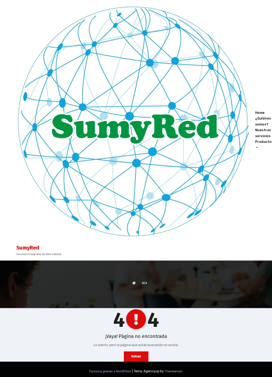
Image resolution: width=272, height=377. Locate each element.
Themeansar (173, 371)
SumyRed (27, 248)
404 (144, 283)
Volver (136, 356)
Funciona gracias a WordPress (110, 371)
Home (260, 113)
